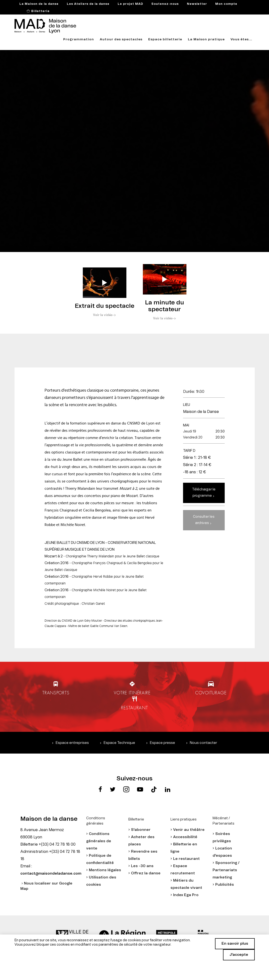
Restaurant (134, 707)
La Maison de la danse (39, 3)
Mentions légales (105, 870)
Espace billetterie (165, 39)
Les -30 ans (142, 866)
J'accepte (239, 955)
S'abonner (141, 830)
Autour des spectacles (121, 39)
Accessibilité (185, 837)
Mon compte (226, 3)
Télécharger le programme (203, 492)
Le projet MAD (130, 3)
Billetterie (40, 11)
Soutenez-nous (165, 3)
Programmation (78, 39)
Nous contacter (203, 743)
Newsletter (197, 3)
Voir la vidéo (103, 315)
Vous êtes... (241, 39)
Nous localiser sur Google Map (46, 886)
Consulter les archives (204, 520)
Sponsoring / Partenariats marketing (226, 870)
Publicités (224, 884)
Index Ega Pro (186, 895)
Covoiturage (211, 692)
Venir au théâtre (189, 830)
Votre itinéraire (132, 692)
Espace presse (162, 743)
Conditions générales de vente (98, 841)
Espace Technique (119, 743)
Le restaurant (186, 859)
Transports (55, 692)
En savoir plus (235, 943)
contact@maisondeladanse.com (50, 873)
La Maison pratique (206, 39)
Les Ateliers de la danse (88, 3)
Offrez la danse (146, 873)
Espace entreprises (72, 743)
